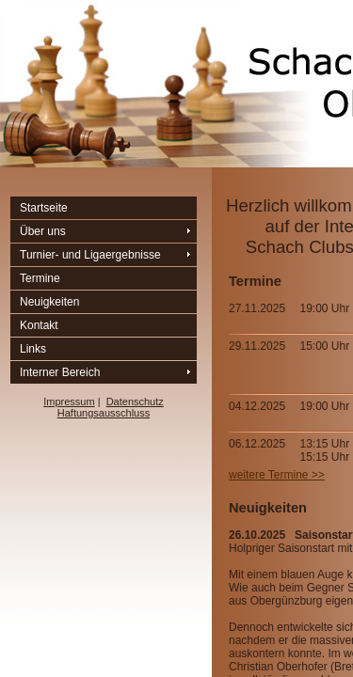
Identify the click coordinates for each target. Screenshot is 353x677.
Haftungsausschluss (103, 412)
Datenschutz (135, 401)
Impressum (68, 401)
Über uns (43, 231)
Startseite (44, 207)
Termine (40, 278)
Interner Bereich (60, 372)
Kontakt (39, 325)
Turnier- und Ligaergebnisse (90, 254)
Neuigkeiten (49, 301)
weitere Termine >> (277, 474)
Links (33, 348)
